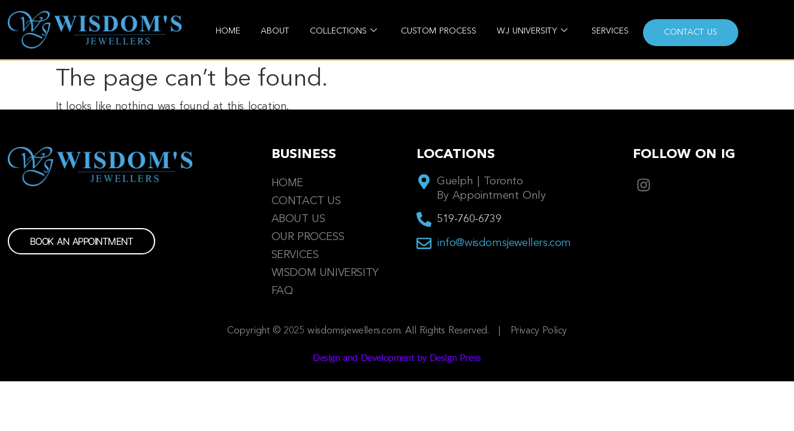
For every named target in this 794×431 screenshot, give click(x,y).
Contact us (690, 32)
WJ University (532, 31)
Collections (343, 31)
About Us (298, 219)
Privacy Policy (539, 331)
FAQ (282, 291)
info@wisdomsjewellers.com (504, 243)
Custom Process (438, 31)
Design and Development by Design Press (397, 357)
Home (228, 31)
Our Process (308, 237)
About (275, 31)
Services (610, 31)
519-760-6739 (469, 219)
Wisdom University (325, 273)
